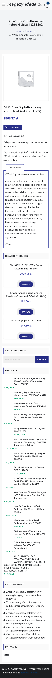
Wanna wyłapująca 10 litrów (26, 320)
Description (14, 167)
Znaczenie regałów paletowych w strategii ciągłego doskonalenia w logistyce (23, 595)
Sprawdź (15, 127)
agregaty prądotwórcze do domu (25, 152)
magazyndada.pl (24, 4)
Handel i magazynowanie (28, 142)
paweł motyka (10, 160)
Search (41, 359)
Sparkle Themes (29, 672)
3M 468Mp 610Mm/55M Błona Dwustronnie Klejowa (26, 267)
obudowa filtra (39, 156)
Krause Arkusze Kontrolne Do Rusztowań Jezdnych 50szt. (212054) (26, 294)
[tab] (15, 167)
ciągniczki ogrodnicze (21, 156)
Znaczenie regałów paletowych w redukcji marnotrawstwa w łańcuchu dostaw (25, 606)
